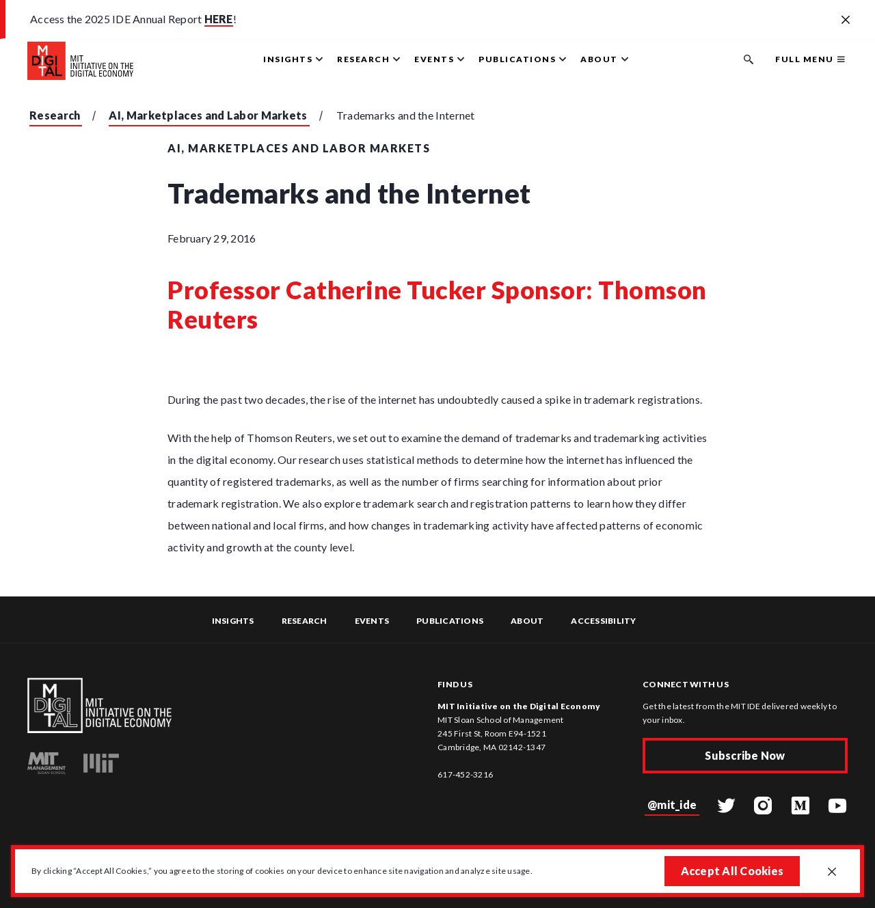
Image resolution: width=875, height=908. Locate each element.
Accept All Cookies (732, 870)
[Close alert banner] (845, 20)
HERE (218, 18)
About (527, 621)
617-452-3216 (465, 774)
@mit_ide (672, 804)
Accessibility (603, 621)
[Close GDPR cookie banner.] (832, 872)
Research (54, 115)
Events (372, 621)
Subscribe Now (745, 755)
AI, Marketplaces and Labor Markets (208, 115)
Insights (233, 621)
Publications (449, 621)
